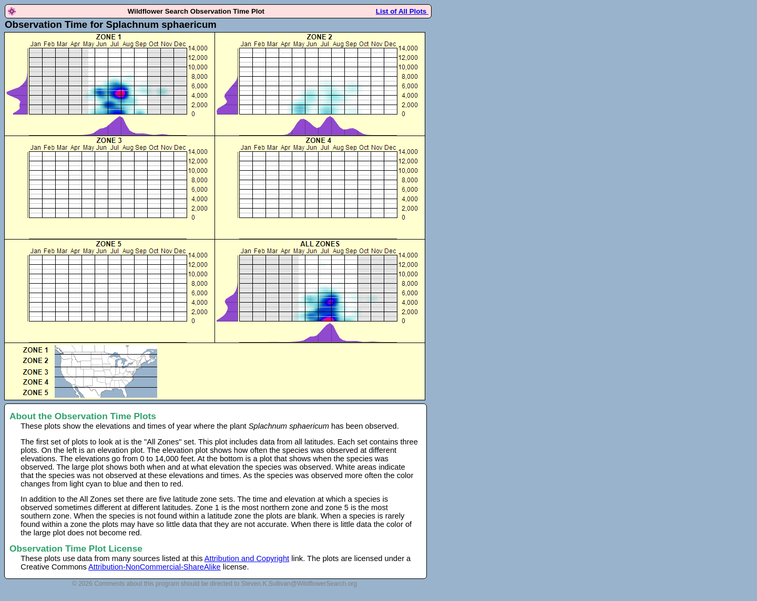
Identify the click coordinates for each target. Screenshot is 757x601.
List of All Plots (402, 11)
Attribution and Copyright (246, 558)
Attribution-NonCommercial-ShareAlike (154, 567)
